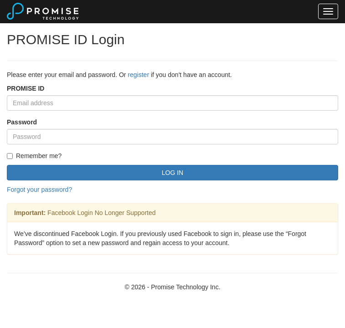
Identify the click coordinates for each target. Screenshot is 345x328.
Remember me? (34, 155)
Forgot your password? (39, 189)
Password (22, 122)
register (138, 74)
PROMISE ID (25, 88)
